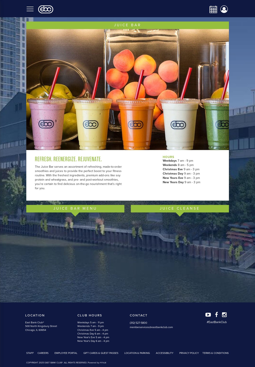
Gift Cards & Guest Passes (100, 353)
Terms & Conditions (215, 353)
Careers (43, 353)
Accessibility (164, 353)
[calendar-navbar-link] (211, 9)
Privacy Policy (189, 353)
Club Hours (89, 315)
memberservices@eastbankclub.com (151, 327)
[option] (127, 89)
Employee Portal (66, 353)
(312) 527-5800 (138, 323)
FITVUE (103, 363)
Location (35, 315)
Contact (139, 315)
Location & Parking (137, 353)
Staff (30, 353)
